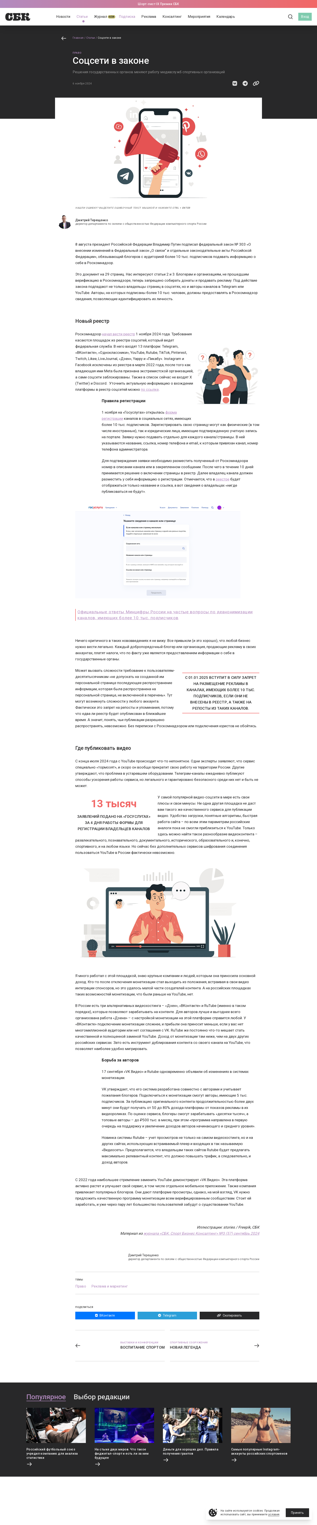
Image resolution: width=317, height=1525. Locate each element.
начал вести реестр (118, 334)
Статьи (90, 37)
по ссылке (150, 389)
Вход (305, 17)
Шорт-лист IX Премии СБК (158, 4)
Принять (297, 1512)
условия (274, 1514)
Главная (78, 37)
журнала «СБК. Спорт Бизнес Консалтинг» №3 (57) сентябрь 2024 (201, 1233)
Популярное (46, 1397)
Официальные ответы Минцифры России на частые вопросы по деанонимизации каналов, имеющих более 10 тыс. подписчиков (165, 614)
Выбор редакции (102, 1397)
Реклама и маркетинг (109, 1286)
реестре (222, 479)
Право (77, 52)
